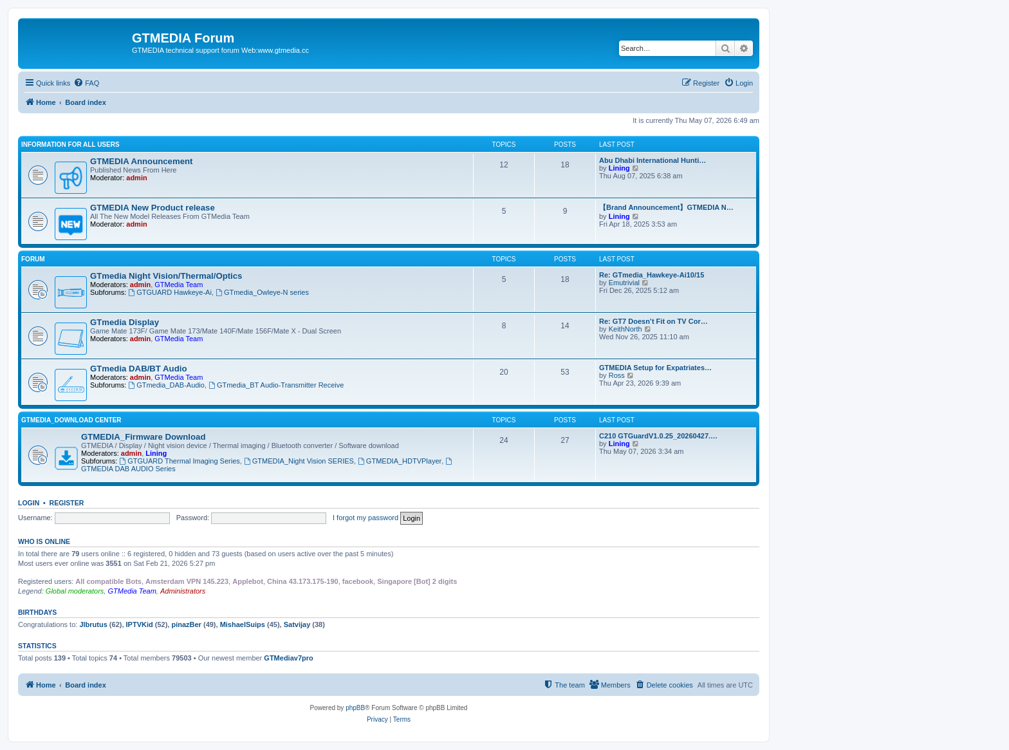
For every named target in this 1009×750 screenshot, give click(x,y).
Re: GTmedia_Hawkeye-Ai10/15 (651, 275)
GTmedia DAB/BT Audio (138, 368)
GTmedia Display (124, 322)
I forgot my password (365, 517)
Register (67, 503)
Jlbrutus (93, 624)
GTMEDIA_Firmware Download (143, 437)
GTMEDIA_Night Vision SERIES (299, 461)
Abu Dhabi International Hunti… (652, 160)
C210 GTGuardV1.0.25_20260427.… (658, 436)
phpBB (355, 707)
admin (136, 178)
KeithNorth (625, 329)
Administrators (182, 591)
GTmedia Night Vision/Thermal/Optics (166, 276)
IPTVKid (139, 624)
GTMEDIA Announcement (141, 161)
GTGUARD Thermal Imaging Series (179, 461)
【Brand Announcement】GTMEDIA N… (666, 207)
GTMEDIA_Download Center (71, 420)
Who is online (44, 541)
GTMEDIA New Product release (152, 207)
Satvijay (297, 624)
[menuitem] (86, 83)
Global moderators (75, 591)
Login (28, 503)
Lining (619, 168)
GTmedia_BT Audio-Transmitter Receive (276, 385)
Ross (617, 375)
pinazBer (186, 624)
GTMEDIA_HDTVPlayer (399, 461)
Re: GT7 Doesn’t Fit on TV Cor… (653, 321)
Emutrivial (624, 282)
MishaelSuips (242, 624)
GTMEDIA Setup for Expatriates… (655, 367)
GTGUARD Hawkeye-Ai (170, 292)
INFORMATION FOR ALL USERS (70, 144)
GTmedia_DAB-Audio (166, 385)
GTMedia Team (178, 284)
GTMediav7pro (288, 658)
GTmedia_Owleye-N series (262, 292)
